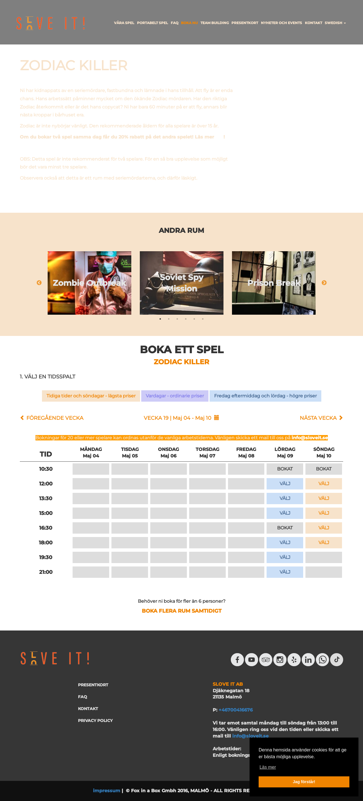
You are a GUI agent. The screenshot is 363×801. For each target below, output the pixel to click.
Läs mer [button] (267, 767)
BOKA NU (189, 23)
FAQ (174, 23)
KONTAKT (313, 23)
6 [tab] (203, 319)
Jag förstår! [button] (304, 781)
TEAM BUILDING (215, 23)
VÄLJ (285, 483)
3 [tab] (177, 319)
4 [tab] (186, 319)
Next (324, 283)
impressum (106, 790)
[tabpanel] (89, 283)
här (219, 137)
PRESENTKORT (244, 23)
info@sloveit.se (310, 437)
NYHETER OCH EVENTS (281, 23)
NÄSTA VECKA (318, 418)
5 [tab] (194, 319)
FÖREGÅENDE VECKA (54, 418)
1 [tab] (160, 319)
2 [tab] (169, 319)
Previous (39, 283)
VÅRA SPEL (124, 23)
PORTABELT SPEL (152, 23)
